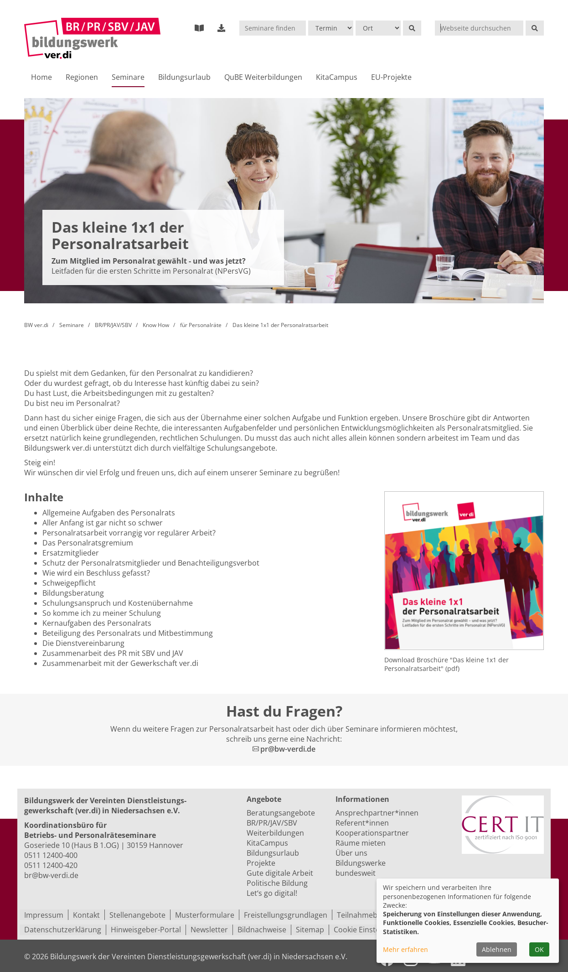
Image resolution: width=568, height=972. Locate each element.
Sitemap (310, 930)
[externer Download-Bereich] (221, 27)
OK (539, 949)
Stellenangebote (137, 915)
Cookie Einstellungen (369, 930)
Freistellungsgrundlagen (285, 915)
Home (41, 78)
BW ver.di (36, 325)
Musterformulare (204, 915)
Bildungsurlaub (184, 78)
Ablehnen (496, 949)
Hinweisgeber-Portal (146, 930)
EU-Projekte (391, 78)
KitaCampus (336, 78)
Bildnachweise (262, 930)
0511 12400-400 (50, 856)
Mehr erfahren (405, 949)
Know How (156, 325)
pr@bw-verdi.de (287, 749)
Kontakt (86, 915)
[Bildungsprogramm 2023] (199, 27)
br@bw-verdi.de (51, 876)
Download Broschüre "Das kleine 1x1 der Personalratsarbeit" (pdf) (446, 665)
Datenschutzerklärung (62, 930)
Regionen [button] (82, 78)
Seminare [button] (128, 78)
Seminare (71, 325)
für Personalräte (201, 325)
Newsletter (209, 930)
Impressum (43, 915)
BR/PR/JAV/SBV (113, 325)
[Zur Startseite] (92, 38)
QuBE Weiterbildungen (263, 78)
